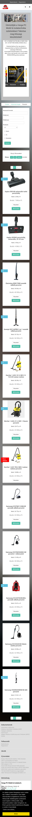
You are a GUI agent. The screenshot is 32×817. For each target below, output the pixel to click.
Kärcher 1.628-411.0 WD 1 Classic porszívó (16, 422)
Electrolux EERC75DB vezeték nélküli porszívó (16, 284)
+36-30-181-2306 (11, 790)
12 (11, 157)
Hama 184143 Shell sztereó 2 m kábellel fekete (13, 762)
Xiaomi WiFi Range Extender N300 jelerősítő (13, 766)
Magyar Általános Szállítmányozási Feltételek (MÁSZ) (15, 734)
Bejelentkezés (13, 2)
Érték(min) (6, 115)
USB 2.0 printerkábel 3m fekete (9, 760)
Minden (19, 157)
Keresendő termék (8, 110)
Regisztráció (22, 2)
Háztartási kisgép (15, 104)
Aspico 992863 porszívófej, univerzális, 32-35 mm (16, 238)
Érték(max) (6, 120)
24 (15, 157)
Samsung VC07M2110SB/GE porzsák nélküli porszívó (16, 507)
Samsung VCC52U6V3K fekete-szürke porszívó (16, 645)
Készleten (7, 138)
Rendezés (5, 124)
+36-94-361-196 (12, 788)
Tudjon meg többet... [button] (9, 809)
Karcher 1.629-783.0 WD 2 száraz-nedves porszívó (16, 468)
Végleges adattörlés (6, 731)
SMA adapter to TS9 (6, 764)
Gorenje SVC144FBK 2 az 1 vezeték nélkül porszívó (16, 330)
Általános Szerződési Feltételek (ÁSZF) (11, 729)
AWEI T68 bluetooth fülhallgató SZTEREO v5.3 (13, 772)
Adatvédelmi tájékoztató (7, 727)
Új (5, 134)
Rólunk (3, 736)
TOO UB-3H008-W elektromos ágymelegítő (12, 771)
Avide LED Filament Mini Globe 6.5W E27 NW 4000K (15, 767)
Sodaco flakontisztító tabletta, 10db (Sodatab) (13, 759)
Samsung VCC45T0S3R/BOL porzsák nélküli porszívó (16, 599)
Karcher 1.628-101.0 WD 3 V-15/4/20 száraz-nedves (16, 376)
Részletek (16, 204)
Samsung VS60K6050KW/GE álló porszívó (16, 691)
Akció (6, 131)
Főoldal (7, 104)
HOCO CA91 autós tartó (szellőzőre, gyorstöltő (13, 769)
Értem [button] (16, 814)
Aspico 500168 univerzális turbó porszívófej (16, 192)
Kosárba (16, 208)
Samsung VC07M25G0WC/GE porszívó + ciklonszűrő (16, 553)
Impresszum (4, 732)
